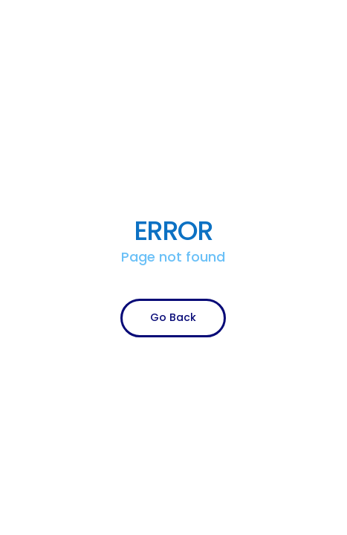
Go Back (173, 317)
